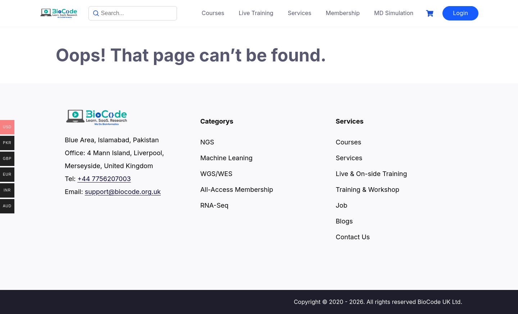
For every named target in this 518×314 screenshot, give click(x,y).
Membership (343, 13)
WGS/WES (216, 173)
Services (300, 13)
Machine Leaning (226, 158)
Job (341, 205)
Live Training (256, 13)
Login (460, 13)
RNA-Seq (214, 205)
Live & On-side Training (371, 173)
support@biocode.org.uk (123, 191)
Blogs (344, 221)
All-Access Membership (236, 189)
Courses (213, 13)
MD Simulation (393, 13)
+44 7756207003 (104, 179)
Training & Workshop (367, 189)
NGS (207, 142)
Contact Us (353, 237)
